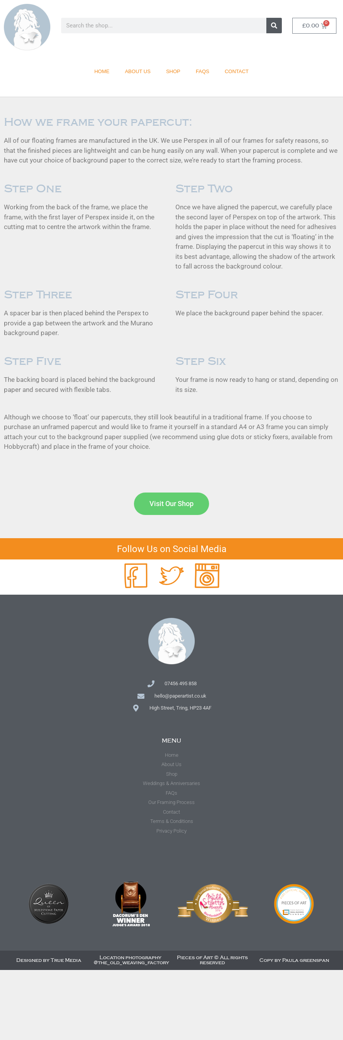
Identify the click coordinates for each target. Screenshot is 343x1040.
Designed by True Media (48, 960)
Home (102, 70)
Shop (173, 70)
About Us (138, 70)
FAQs (202, 70)
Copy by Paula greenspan (294, 960)
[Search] (274, 25)
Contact (237, 70)
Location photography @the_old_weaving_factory (131, 960)
